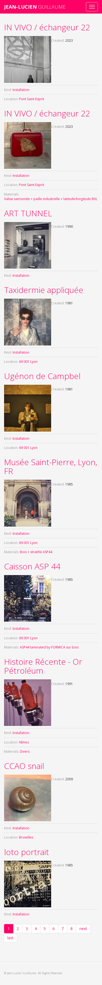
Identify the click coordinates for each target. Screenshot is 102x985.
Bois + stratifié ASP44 (36, 552)
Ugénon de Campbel (42, 375)
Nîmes (24, 742)
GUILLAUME (35, 7)
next (83, 928)
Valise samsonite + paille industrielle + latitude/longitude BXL (50, 199)
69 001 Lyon (28, 361)
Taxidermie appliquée (43, 289)
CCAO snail (24, 765)
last (10, 937)
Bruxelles (26, 837)
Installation (21, 89)
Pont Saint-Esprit (31, 99)
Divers (25, 751)
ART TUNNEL (28, 213)
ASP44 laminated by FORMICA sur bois (49, 647)
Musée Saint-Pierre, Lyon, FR (50, 466)
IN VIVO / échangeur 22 (47, 27)
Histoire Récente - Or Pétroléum (43, 666)
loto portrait (26, 851)
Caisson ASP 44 (32, 566)
